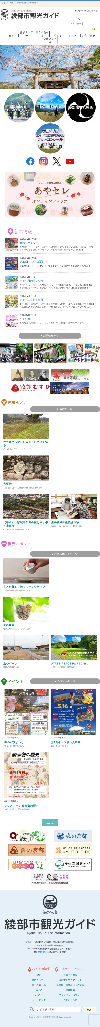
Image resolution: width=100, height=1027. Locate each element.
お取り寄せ (88, 35)
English (79, 11)
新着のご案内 (70, 975)
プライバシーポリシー (70, 995)
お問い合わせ (90, 11)
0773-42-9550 (44, 952)
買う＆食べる (39, 985)
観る (11, 35)
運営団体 (70, 990)
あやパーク (10, 663)
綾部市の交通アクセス (70, 980)
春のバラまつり (29, 242)
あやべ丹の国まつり (31, 280)
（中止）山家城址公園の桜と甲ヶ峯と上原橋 (25, 524)
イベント (73, 35)
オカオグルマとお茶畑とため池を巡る (25, 444)
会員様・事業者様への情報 (70, 985)
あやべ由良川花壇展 (31, 299)
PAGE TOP (50, 822)
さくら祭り (26, 318)
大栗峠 (7, 483)
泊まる (58, 35)
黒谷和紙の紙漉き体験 (65, 522)
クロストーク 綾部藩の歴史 (21, 805)
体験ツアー (39, 980)
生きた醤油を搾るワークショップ (24, 586)
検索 (93, 29)
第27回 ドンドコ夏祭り (33, 261)
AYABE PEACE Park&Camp (70, 663)
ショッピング (39, 1000)
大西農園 (8, 625)
